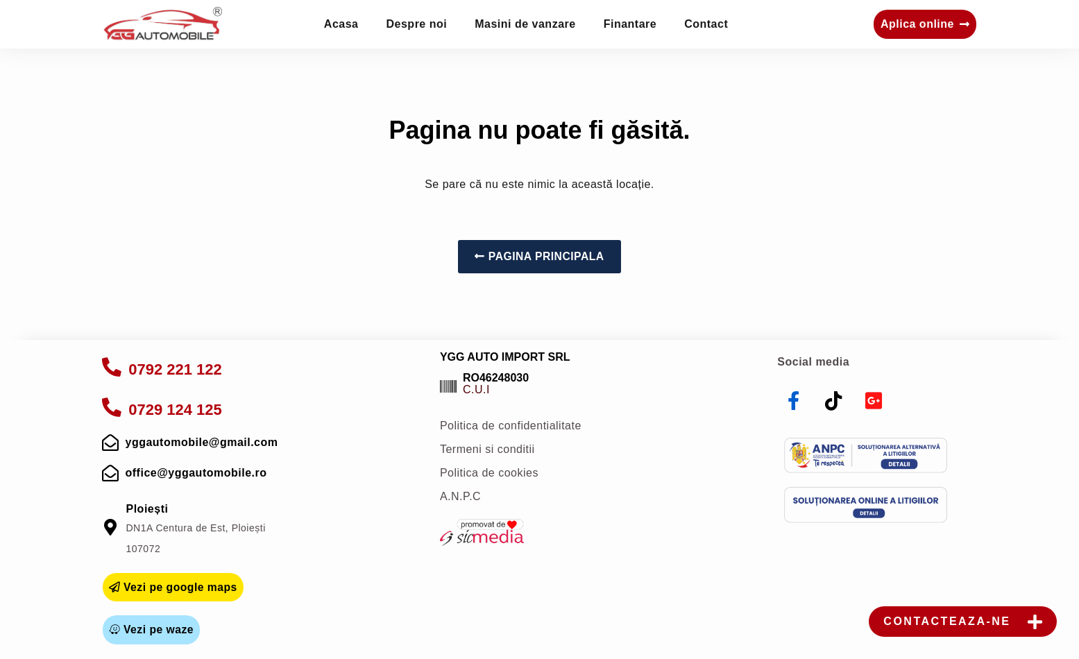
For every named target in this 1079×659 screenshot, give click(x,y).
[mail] (111, 442)
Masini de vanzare (525, 24)
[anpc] (865, 456)
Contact (706, 24)
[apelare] (112, 367)
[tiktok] (834, 401)
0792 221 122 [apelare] (174, 369)
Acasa (341, 24)
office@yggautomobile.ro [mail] (196, 473)
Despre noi (417, 24)
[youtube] (873, 401)
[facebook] (794, 401)
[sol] (865, 505)
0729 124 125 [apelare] (174, 409)
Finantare (630, 24)
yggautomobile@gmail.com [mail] (202, 442)
